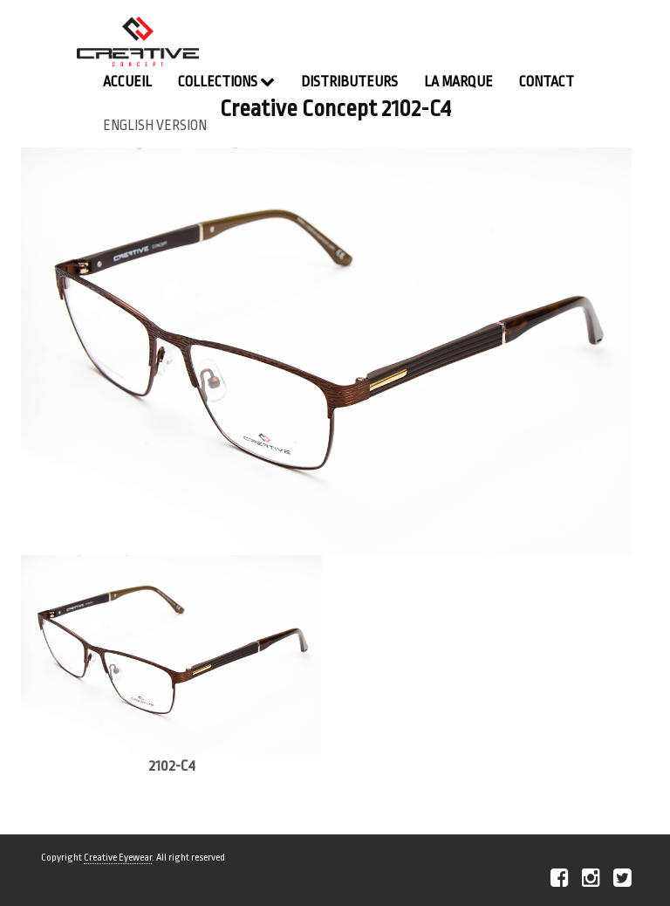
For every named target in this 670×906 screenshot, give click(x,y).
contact (546, 82)
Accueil (127, 82)
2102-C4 (171, 766)
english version (155, 126)
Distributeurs (349, 82)
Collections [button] (226, 81)
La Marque (458, 82)
